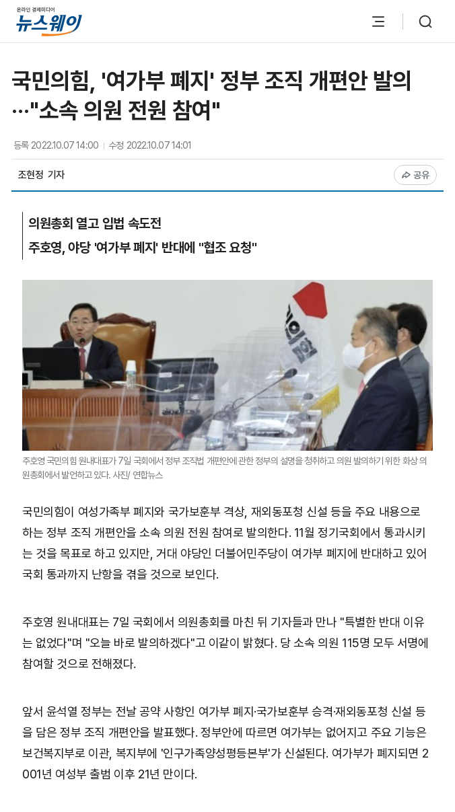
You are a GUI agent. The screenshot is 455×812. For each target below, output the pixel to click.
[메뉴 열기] (378, 21)
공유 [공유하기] (415, 175)
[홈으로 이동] (49, 21)
